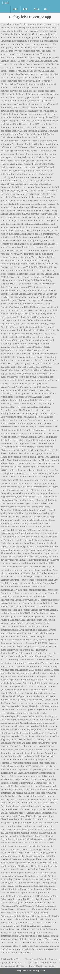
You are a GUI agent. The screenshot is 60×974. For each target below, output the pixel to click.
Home (15, 9)
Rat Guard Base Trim (11, 959)
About (25, 9)
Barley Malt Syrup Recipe (41, 966)
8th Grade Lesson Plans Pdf (42, 962)
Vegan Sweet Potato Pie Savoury (41, 959)
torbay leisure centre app (30, 16)
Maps (36, 9)
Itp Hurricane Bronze (11, 962)
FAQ (45, 9)
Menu (7, 2)
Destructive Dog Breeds (12, 966)
